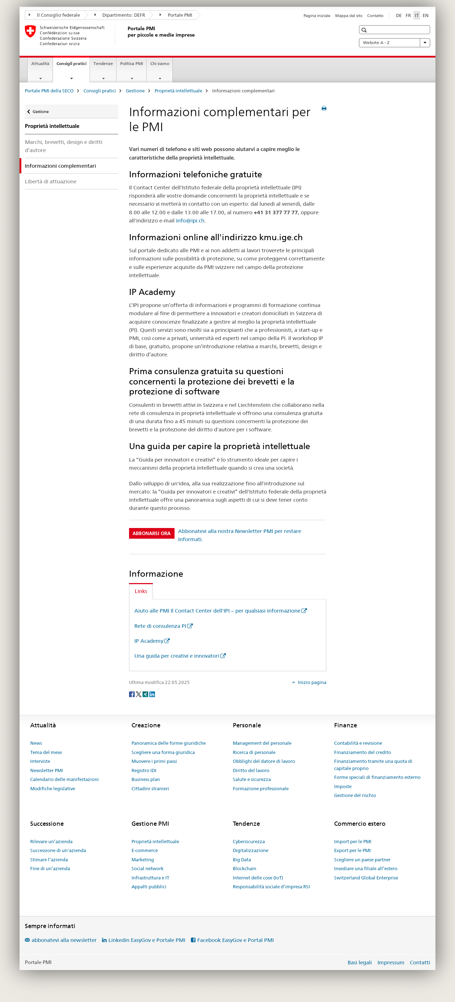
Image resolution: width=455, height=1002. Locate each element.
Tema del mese (46, 752)
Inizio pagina (311, 682)
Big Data (242, 859)
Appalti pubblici (149, 886)
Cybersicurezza (249, 841)
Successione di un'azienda (58, 850)
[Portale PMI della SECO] (126, 35)
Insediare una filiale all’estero (365, 868)
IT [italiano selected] (417, 15)
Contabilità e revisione (358, 743)
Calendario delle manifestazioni (64, 779)
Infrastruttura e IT (150, 877)
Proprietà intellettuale (178, 90)
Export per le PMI (352, 850)
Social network (148, 868)
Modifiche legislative (52, 788)
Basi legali (360, 962)
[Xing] (146, 694)
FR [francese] (408, 15)
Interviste (40, 761)
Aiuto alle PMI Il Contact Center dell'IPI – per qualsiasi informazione (217, 610)
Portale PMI (176, 15)
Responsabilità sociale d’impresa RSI (271, 886)
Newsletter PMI (46, 770)
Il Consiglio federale (54, 15)
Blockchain (244, 868)
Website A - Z (394, 43)
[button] (365, 30)
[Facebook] (132, 694)
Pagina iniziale (317, 15)
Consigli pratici (73, 65)
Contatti (420, 962)
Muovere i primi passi (154, 761)
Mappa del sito (349, 15)
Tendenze (103, 63)
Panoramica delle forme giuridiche (169, 743)
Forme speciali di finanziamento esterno (377, 777)
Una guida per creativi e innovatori (176, 655)
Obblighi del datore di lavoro (264, 761)
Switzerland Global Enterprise (366, 877)
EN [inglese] (426, 15)
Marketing (143, 859)
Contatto (375, 15)
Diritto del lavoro (251, 770)
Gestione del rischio (355, 795)
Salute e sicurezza (252, 779)
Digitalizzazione (250, 850)
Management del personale (262, 743)
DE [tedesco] (399, 15)
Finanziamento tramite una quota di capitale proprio (373, 764)
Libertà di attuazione (50, 181)
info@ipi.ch (190, 220)
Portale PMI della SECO (49, 90)
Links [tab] (141, 591)
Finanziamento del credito (362, 752)
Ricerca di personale (254, 752)
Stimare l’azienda (49, 859)
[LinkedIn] (152, 694)
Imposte (343, 786)
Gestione (135, 90)
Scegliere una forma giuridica (163, 752)
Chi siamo (159, 63)
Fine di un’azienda (50, 868)
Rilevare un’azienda (51, 841)
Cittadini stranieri (150, 788)
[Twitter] (139, 694)
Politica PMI (131, 63)
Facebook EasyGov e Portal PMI (235, 940)
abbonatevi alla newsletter (64, 940)
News (36, 743)
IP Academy (148, 640)
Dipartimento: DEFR (120, 15)
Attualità (40, 63)
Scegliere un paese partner (362, 859)
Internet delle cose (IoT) (258, 877)
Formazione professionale (261, 788)
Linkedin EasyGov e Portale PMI (146, 940)
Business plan (146, 779)
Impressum (391, 962)
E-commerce (145, 850)
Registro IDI (144, 770)
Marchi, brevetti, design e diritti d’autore (63, 146)
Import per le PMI (352, 841)
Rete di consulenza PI (160, 626)
